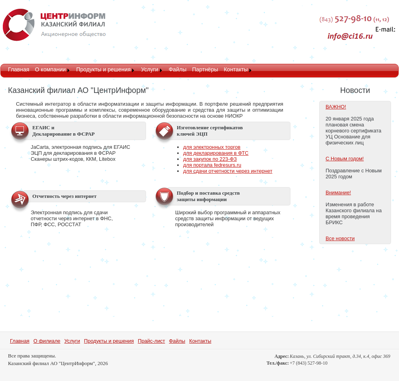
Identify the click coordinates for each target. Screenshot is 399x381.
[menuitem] (18, 70)
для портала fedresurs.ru (212, 165)
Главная (18, 69)
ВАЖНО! (336, 107)
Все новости (340, 238)
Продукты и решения (103, 69)
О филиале (47, 341)
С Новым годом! (345, 159)
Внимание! (338, 192)
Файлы (177, 69)
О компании (50, 69)
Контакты (236, 69)
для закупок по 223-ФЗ (210, 159)
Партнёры (205, 69)
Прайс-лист (151, 341)
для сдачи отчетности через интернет (228, 171)
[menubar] (130, 70)
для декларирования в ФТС (216, 153)
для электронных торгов (212, 147)
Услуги (149, 69)
